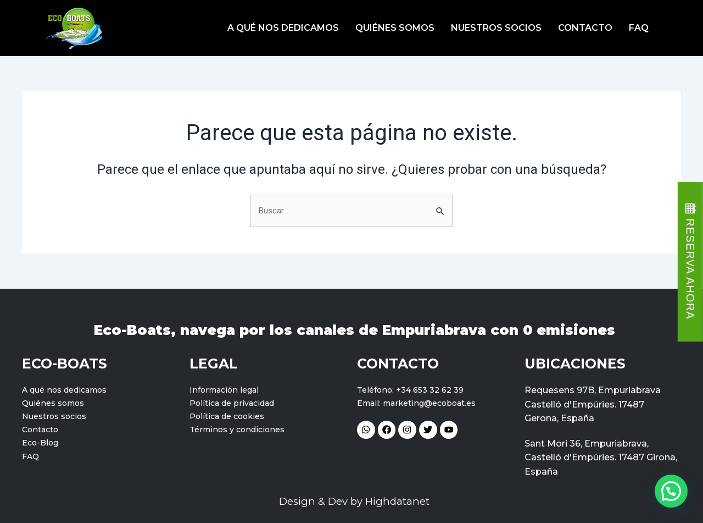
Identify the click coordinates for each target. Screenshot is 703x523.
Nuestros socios (496, 28)
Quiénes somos (394, 28)
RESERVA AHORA (690, 269)
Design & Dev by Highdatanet (354, 501)
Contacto (585, 28)
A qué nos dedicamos (283, 28)
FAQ (639, 28)
